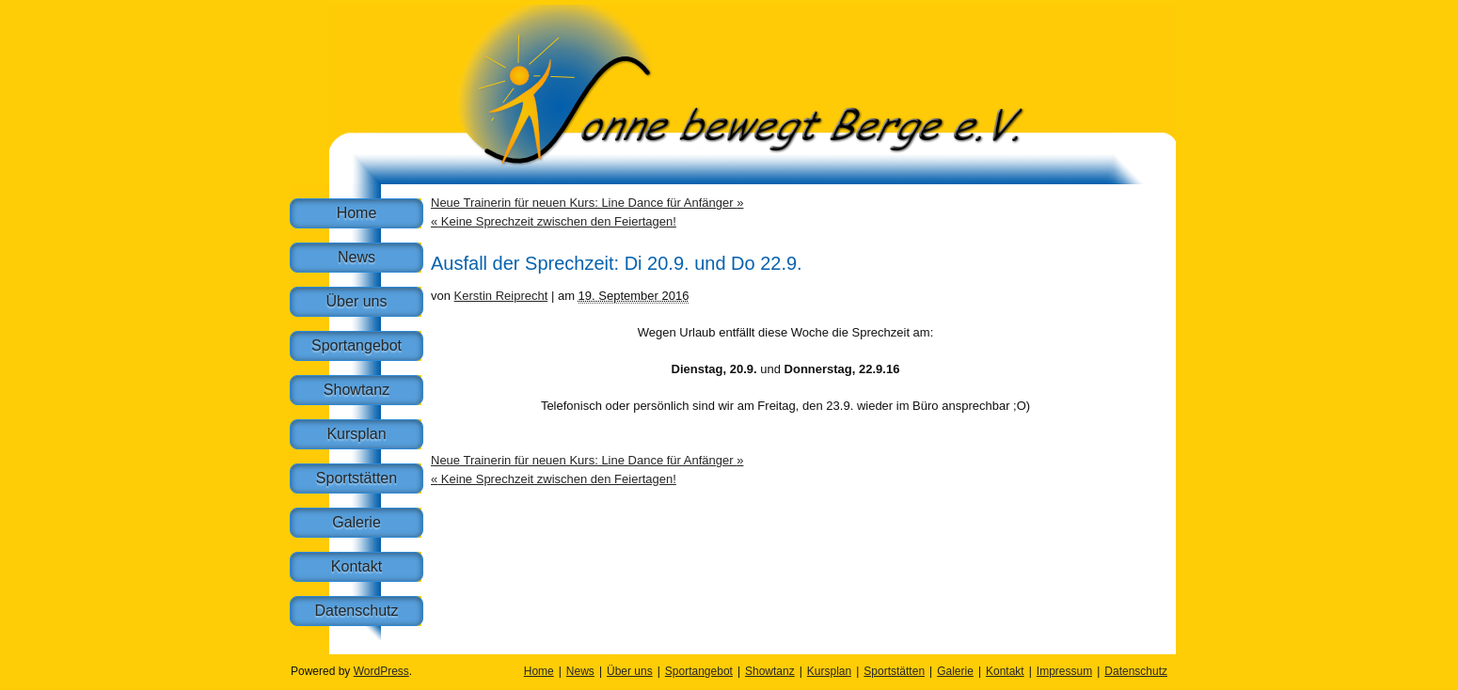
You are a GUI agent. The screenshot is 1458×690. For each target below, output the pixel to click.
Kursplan (356, 434)
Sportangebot (356, 345)
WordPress (381, 671)
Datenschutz (357, 611)
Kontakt (356, 566)
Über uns (357, 301)
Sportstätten (356, 478)
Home (357, 213)
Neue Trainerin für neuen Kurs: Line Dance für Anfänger (587, 203)
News (356, 257)
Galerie (356, 522)
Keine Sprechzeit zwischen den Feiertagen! (553, 221)
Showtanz (356, 390)
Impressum (1064, 671)
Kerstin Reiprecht (501, 296)
